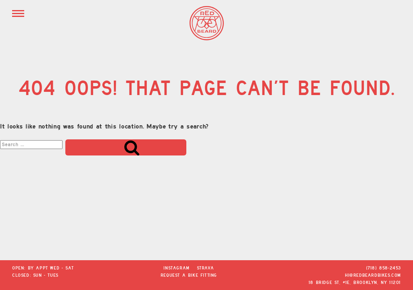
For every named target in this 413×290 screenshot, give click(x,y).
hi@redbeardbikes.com (373, 275)
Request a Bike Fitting (189, 275)
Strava (205, 268)
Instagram (176, 268)
